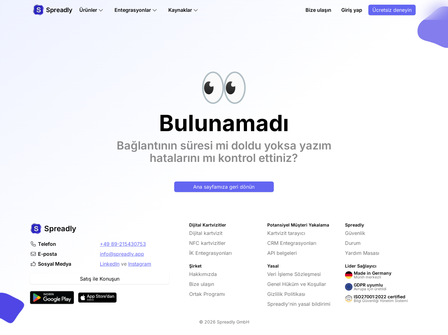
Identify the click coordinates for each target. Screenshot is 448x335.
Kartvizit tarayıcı (286, 233)
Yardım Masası (362, 253)
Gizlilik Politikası (286, 294)
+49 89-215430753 (123, 244)
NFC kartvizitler (207, 243)
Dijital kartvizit (205, 233)
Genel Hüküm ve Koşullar (296, 284)
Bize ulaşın (318, 10)
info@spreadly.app (122, 254)
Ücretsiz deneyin (392, 10)
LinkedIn (109, 264)
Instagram (139, 264)
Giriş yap (351, 10)
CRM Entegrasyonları (291, 243)
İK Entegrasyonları (210, 253)
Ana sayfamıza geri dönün (223, 187)
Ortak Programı (207, 294)
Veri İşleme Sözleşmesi (294, 274)
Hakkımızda (203, 274)
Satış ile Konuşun (99, 279)
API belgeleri (282, 253)
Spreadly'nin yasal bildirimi (298, 304)
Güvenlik (355, 233)
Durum (353, 243)
